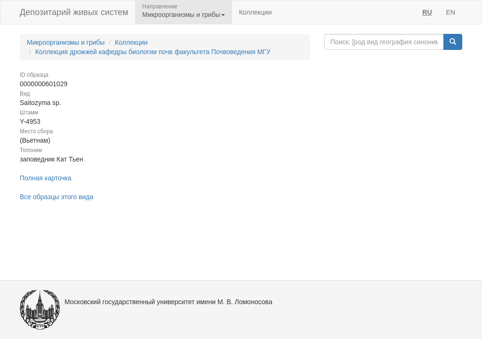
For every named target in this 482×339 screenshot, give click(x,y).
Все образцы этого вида (56, 197)
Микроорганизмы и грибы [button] (183, 14)
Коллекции (255, 12)
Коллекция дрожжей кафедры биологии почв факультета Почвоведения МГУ (153, 52)
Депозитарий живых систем (74, 12)
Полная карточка (46, 178)
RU (427, 12)
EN (450, 12)
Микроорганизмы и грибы (65, 42)
